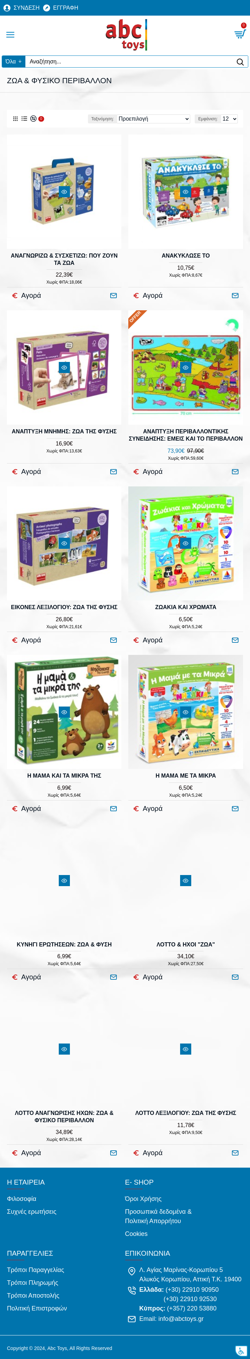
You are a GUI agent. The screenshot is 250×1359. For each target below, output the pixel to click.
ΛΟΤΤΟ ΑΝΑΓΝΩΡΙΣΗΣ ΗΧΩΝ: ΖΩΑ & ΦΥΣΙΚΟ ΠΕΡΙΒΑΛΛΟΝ (64, 1116)
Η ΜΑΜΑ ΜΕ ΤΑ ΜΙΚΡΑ (185, 776)
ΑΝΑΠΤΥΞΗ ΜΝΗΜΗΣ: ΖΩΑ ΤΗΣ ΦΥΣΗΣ (64, 431)
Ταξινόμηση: (102, 118)
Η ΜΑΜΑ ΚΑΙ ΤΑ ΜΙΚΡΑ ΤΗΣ (64, 776)
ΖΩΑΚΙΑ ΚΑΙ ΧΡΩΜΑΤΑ (185, 607)
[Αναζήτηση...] (128, 61)
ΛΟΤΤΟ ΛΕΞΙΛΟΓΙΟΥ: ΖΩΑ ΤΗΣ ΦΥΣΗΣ (185, 1113)
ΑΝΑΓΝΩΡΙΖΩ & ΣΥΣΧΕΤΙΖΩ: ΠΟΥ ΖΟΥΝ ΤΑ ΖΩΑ (64, 259)
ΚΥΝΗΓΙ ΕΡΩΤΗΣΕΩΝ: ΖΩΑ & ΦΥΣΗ (64, 944)
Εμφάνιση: (208, 118)
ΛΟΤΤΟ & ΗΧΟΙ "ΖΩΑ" (185, 944)
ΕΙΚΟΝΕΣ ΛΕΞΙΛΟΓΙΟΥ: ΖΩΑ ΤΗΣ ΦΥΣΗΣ (64, 607)
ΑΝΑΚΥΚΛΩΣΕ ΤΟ (186, 256)
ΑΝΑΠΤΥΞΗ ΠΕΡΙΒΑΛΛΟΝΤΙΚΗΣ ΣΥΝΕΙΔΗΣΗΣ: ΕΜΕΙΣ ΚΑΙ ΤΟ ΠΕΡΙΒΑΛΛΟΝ (186, 435)
